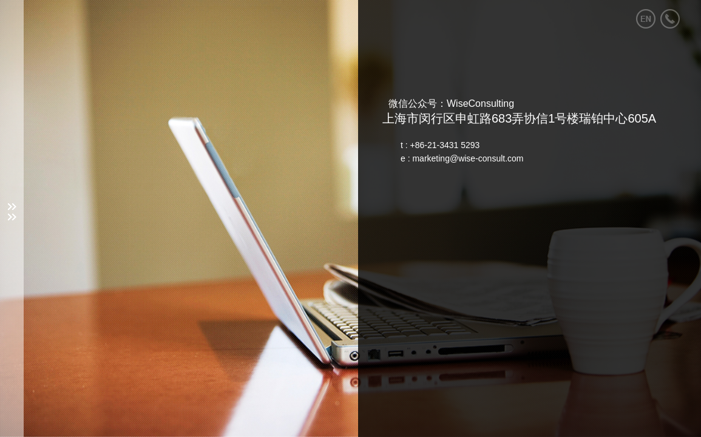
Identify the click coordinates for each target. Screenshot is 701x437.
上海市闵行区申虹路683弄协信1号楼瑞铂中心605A (519, 118)
